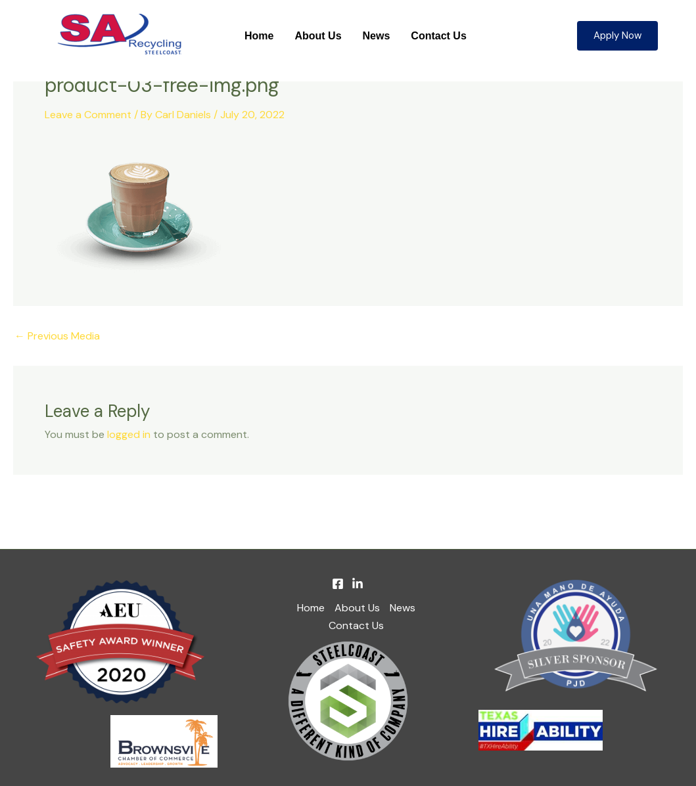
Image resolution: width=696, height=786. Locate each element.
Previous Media (57, 336)
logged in (129, 434)
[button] (617, 36)
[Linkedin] (357, 584)
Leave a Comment (88, 114)
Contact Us (438, 35)
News (376, 35)
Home (258, 35)
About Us (317, 35)
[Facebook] (338, 584)
